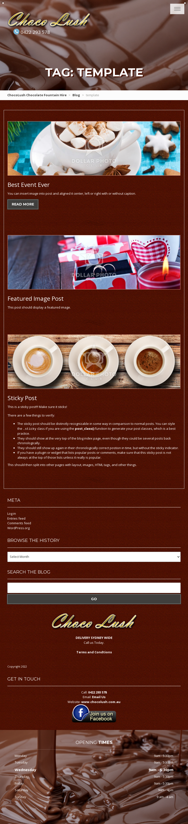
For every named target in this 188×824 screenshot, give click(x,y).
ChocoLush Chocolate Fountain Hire (37, 95)
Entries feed (16, 518)
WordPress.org (18, 527)
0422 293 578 (35, 32)
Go (94, 599)
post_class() (84, 428)
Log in (11, 513)
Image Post (36, 298)
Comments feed (19, 523)
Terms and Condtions (94, 652)
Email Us (99, 696)
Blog (76, 95)
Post (22, 398)
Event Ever (29, 184)
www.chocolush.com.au (100, 701)
